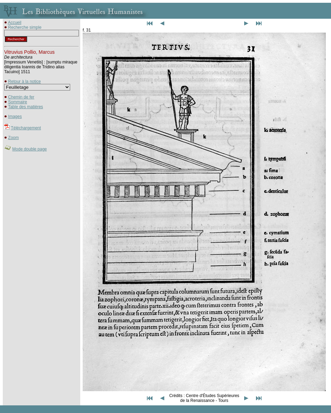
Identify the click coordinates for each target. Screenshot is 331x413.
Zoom (13, 137)
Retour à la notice (24, 81)
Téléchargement (26, 128)
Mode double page (29, 149)
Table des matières (25, 106)
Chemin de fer (21, 97)
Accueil (15, 22)
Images (15, 116)
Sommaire (17, 102)
